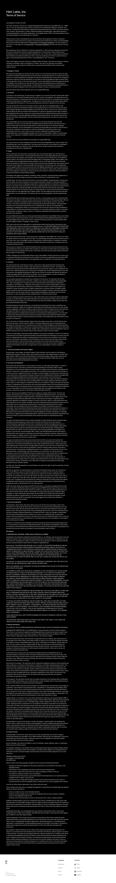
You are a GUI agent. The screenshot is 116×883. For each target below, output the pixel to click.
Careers (60, 867)
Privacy (60, 874)
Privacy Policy (34, 42)
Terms (59, 871)
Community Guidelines (47, 42)
